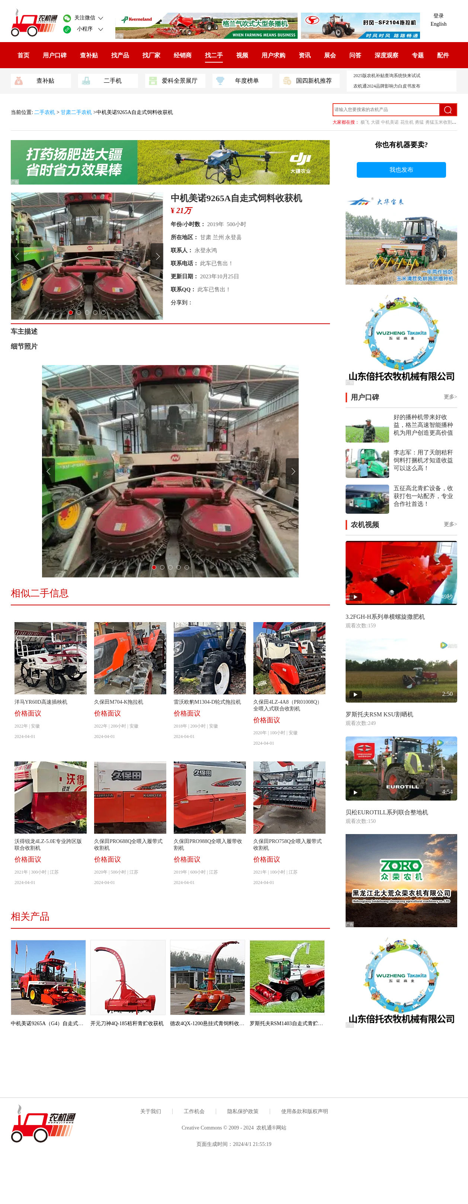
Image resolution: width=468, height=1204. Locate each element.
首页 (23, 55)
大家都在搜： (346, 122)
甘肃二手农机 (76, 112)
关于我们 (150, 1111)
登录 (438, 16)
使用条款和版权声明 (304, 1111)
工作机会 (194, 1111)
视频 (242, 55)
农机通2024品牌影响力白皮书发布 (386, 86)
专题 (418, 55)
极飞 (364, 122)
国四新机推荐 (307, 80)
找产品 (120, 55)
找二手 (214, 55)
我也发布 (401, 170)
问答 (355, 55)
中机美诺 (390, 122)
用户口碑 (55, 55)
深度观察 (386, 55)
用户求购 (273, 55)
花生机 (407, 122)
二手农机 (45, 112)
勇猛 (419, 122)
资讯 (305, 55)
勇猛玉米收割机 (440, 122)
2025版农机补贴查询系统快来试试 (386, 75)
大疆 (375, 122)
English (439, 24)
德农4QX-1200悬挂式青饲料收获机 (210, 1023)
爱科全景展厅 (173, 80)
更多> (450, 397)
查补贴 (89, 55)
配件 (443, 55)
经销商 (183, 55)
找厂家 (151, 55)
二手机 (102, 80)
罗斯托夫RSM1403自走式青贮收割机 (292, 1023)
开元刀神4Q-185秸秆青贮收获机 (127, 1023)
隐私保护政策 (243, 1111)
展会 (330, 55)
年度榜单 (237, 80)
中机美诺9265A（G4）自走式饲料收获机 (57, 1023)
